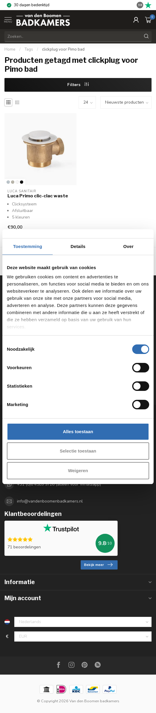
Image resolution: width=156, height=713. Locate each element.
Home (9, 49)
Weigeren (78, 470)
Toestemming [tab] (27, 246)
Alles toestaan (78, 431)
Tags (28, 49)
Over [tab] (128, 246)
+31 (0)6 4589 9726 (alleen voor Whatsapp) (59, 484)
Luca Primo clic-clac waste (37, 196)
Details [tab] (78, 246)
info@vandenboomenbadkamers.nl (50, 501)
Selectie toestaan (78, 450)
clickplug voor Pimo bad (63, 49)
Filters (78, 85)
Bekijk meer (98, 564)
